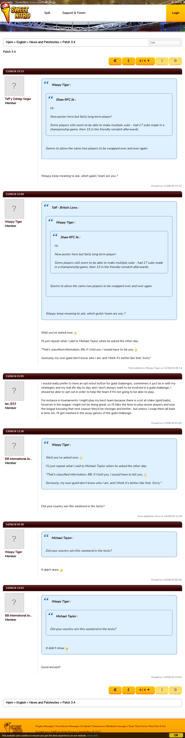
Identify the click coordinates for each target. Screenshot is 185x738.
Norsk (177, 2)
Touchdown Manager (67, 726)
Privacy (72, 731)
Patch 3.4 (68, 42)
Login (175, 13)
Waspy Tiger (13, 222)
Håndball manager (116, 726)
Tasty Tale (134, 726)
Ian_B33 (10, 404)
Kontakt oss (42, 731)
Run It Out (160, 726)
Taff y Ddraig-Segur (18, 99)
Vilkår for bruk (59, 731)
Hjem (9, 42)
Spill (47, 13)
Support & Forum (73, 13)
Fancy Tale (147, 726)
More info (92, 736)
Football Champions (92, 726)
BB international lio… (18, 459)
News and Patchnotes (44, 42)
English (21, 42)
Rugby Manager (45, 726)
